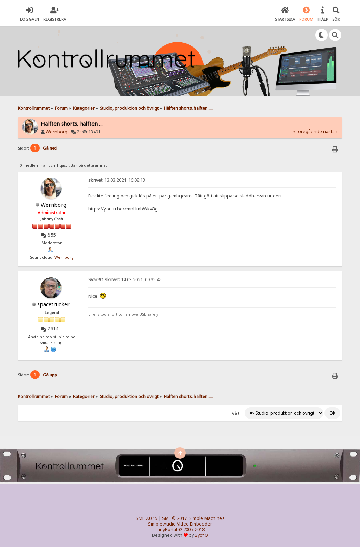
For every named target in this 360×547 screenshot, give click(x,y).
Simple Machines (207, 518)
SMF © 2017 (174, 518)
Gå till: (238, 413)
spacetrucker (53, 304)
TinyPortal (166, 530)
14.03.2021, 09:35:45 (125, 280)
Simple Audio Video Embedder (180, 524)
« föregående (307, 131)
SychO (201, 535)
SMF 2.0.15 (147, 518)
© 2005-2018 (191, 530)
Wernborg (57, 132)
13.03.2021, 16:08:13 (116, 180)
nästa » (330, 131)
